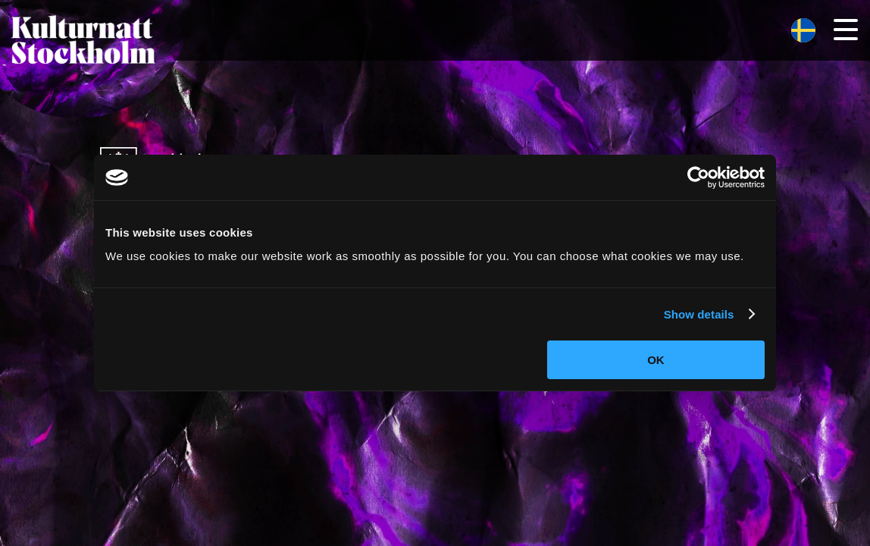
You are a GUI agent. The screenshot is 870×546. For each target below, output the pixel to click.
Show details (699, 314)
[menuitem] (803, 30)
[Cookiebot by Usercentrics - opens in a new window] (698, 177)
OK (656, 359)
